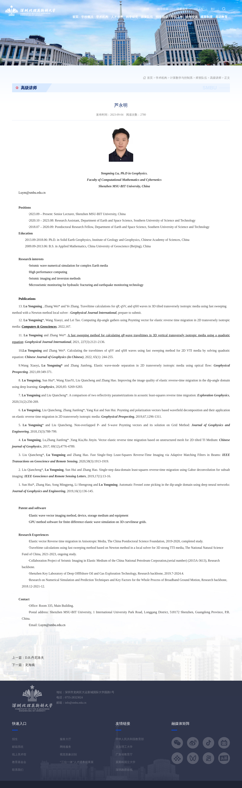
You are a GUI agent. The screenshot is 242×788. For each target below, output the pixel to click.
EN (201, 8)
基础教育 (221, 17)
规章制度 (206, 17)
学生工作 (177, 17)
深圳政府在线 (124, 769)
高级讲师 (215, 77)
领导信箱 (162, 8)
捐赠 (146, 8)
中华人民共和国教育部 (130, 739)
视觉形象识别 (68, 754)
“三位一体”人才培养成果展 (76, 762)
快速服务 (184, 8)
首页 (75, 17)
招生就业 (162, 17)
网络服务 (65, 746)
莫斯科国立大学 (125, 762)
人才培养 (117, 17)
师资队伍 (147, 17)
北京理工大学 (124, 746)
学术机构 (102, 17)
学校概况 (87, 17)
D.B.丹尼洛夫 (34, 657)
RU (213, 8)
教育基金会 (19, 762)
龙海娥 (30, 665)
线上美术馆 (19, 754)
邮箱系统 (17, 746)
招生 (15, 739)
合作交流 (192, 17)
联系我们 (17, 769)
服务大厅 (65, 739)
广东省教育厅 (124, 754)
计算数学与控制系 (181, 77)
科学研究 (132, 17)
